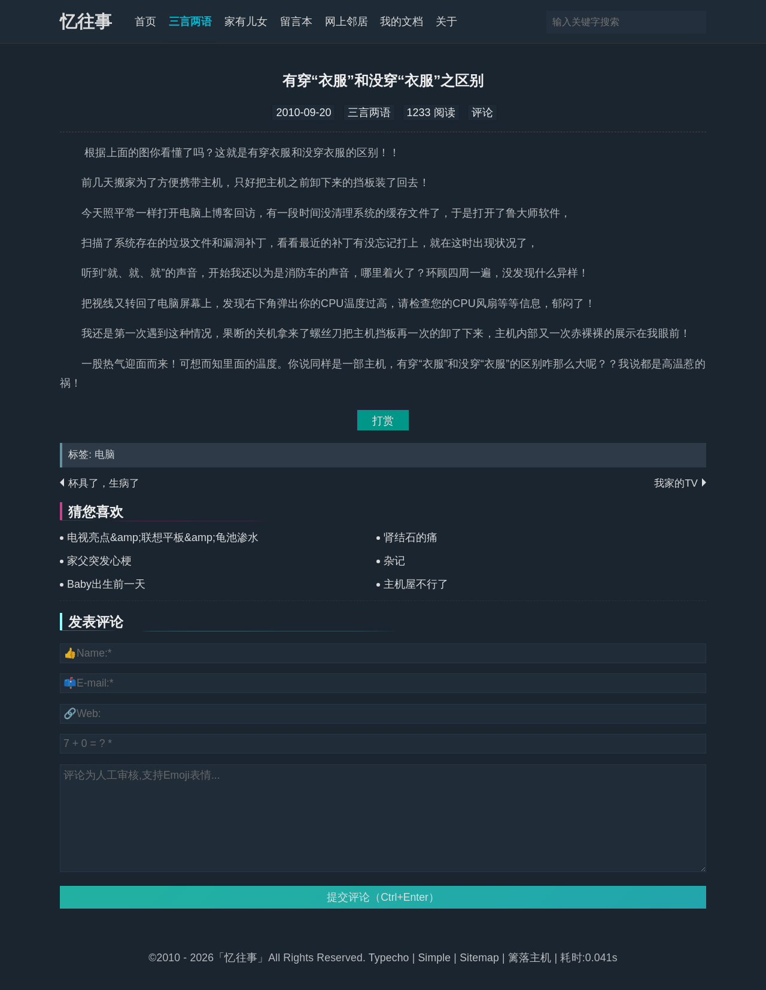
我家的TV (676, 483)
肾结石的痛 (410, 537)
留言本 (296, 22)
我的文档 (401, 22)
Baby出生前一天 (106, 584)
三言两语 (190, 22)
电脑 (105, 454)
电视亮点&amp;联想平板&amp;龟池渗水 (163, 537)
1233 (419, 113)
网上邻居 (346, 22)
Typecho (390, 958)
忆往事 (86, 21)
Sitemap (479, 958)
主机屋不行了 (416, 584)
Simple (434, 958)
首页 (145, 22)
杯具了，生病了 (103, 483)
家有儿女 (246, 22)
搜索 (696, 22)
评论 (482, 113)
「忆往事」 (241, 958)
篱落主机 (530, 958)
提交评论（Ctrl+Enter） (383, 897)
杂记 (394, 561)
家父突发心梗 (99, 561)
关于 (446, 22)
